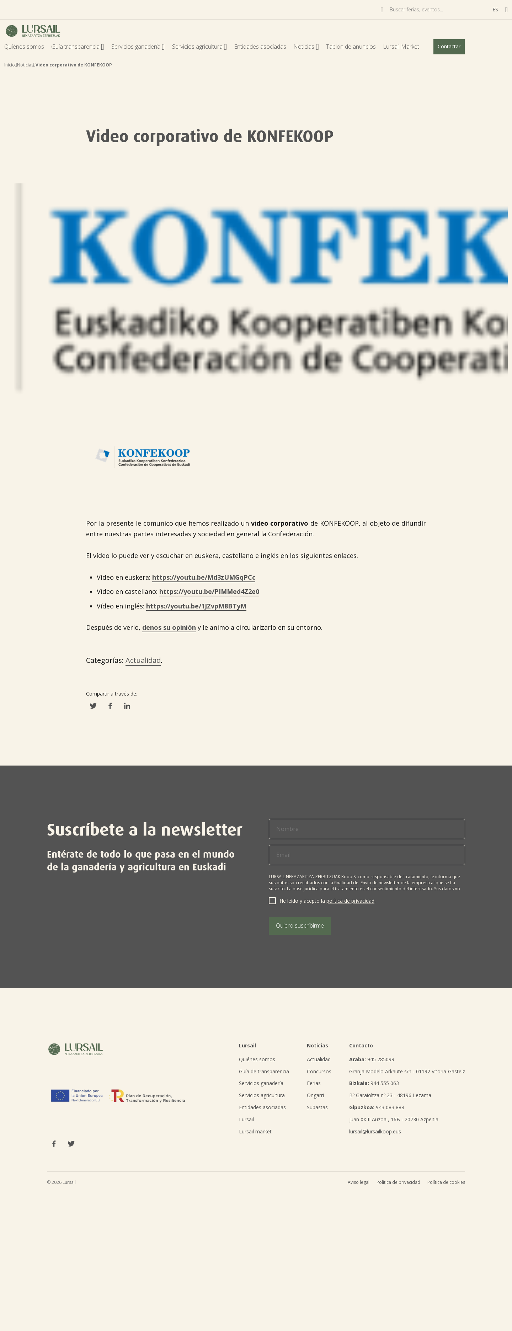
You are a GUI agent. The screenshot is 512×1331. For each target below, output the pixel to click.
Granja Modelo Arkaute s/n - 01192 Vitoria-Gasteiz (407, 1071)
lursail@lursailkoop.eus (375, 1131)
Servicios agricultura (199, 46)
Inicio (9, 65)
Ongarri (315, 1095)
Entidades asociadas (260, 46)
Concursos (319, 1071)
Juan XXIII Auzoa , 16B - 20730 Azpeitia (393, 1119)
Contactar (449, 46)
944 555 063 (374, 1083)
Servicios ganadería (138, 46)
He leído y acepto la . (327, 900)
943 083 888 (376, 1107)
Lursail (246, 1119)
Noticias (306, 46)
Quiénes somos (24, 46)
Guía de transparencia (264, 1071)
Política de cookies (446, 1182)
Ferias (314, 1083)
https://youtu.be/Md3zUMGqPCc (203, 577)
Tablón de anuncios (351, 46)
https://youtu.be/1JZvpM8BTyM (196, 606)
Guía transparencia (77, 46)
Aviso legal (358, 1182)
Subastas (317, 1107)
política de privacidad (350, 900)
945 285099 (371, 1059)
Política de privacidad (398, 1182)
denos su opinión (169, 627)
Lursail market (255, 1131)
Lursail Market (401, 46)
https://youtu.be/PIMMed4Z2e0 (209, 591)
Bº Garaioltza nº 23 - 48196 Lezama (390, 1095)
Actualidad (143, 660)
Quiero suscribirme (300, 925)
